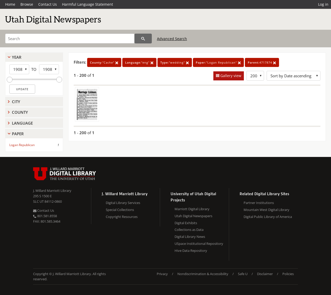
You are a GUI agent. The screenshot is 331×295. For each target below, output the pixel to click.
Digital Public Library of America (268, 216)
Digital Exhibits (186, 223)
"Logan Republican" (218, 62)
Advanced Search (172, 38)
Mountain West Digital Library (266, 209)
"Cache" (104, 62)
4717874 (262, 62)
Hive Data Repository (191, 250)
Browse (26, 4)
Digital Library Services (123, 202)
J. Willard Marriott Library (52, 190)
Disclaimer (265, 273)
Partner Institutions (259, 202)
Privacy (162, 273)
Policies (288, 273)
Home (10, 4)
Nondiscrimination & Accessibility (202, 273)
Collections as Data (189, 229)
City (16, 101)
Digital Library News (190, 236)
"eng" (139, 62)
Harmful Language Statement (87, 4)
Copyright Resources (122, 216)
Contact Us (47, 4)
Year (16, 57)
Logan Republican (22, 145)
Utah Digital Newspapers (193, 216)
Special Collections (120, 209)
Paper (18, 133)
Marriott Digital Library (192, 209)
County (20, 112)
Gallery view (230, 75)
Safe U (242, 273)
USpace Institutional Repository (199, 243)
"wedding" (174, 62)
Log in (323, 4)
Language (22, 123)
